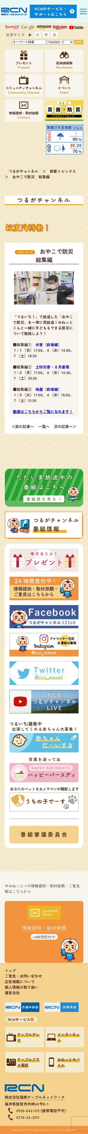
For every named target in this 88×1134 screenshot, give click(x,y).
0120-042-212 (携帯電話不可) (41, 1110)
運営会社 (12, 992)
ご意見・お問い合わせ (23, 976)
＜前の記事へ (22, 426)
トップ (10, 970)
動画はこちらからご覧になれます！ (43, 411)
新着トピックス (63, 171)
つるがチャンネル (23, 171)
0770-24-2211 (27, 1117)
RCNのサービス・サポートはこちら (50, 11)
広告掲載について (20, 981)
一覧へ (44, 426)
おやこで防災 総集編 (31, 176)
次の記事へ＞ (65, 426)
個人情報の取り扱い (23, 987)
